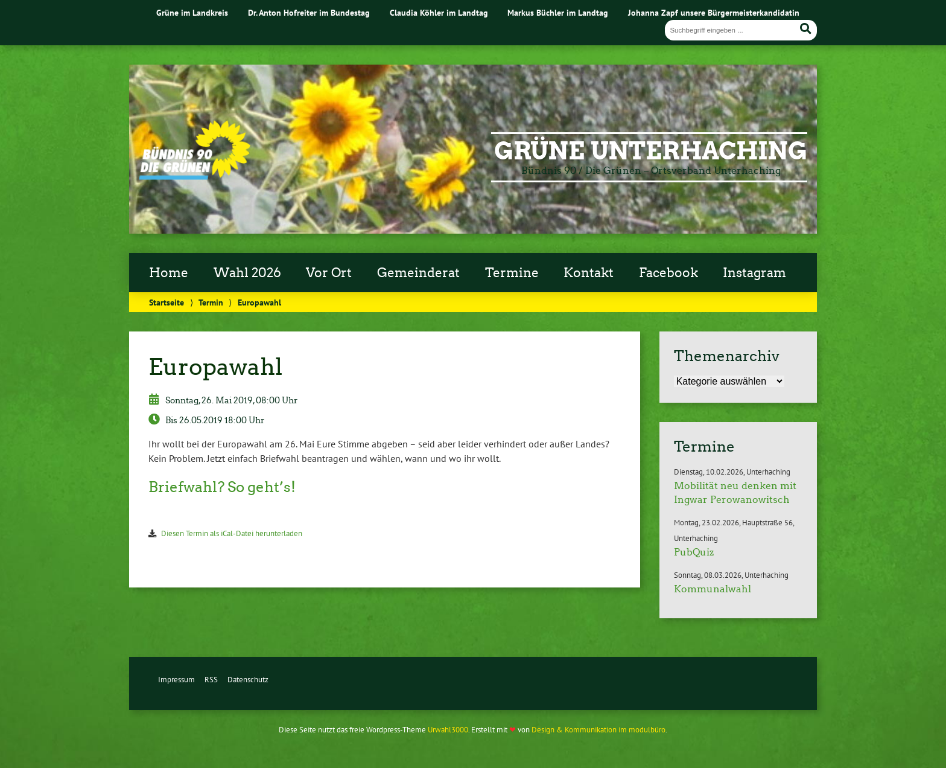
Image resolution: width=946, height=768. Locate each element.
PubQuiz (694, 552)
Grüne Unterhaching (650, 150)
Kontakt (588, 273)
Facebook (668, 273)
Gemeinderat (418, 273)
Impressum (176, 679)
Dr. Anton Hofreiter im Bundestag (309, 12)
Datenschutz (247, 679)
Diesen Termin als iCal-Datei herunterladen (231, 533)
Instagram (754, 273)
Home (168, 273)
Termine (512, 273)
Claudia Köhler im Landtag (439, 12)
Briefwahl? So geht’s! (222, 487)
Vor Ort (329, 273)
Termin (210, 302)
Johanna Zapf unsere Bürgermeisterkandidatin (713, 12)
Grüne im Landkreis (192, 12)
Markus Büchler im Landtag (557, 12)
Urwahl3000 (448, 730)
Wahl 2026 (247, 273)
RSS (211, 679)
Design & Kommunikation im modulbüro (598, 730)
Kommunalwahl (712, 589)
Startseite (166, 302)
